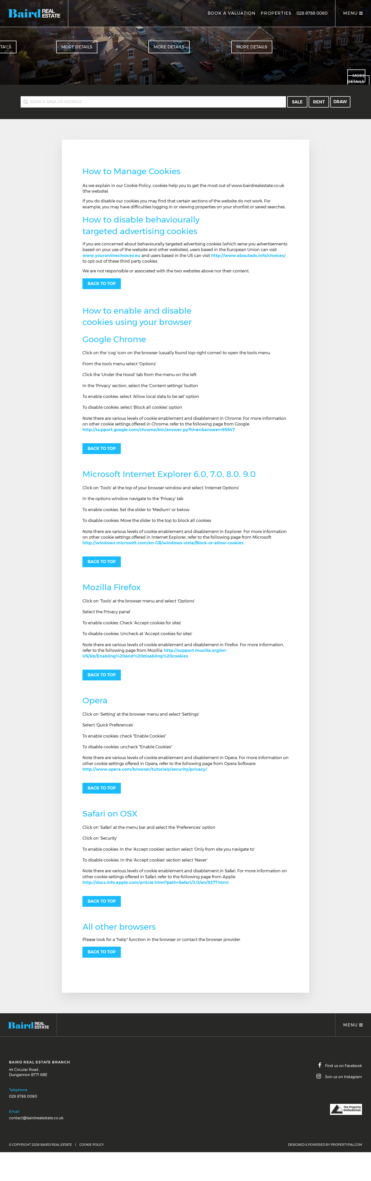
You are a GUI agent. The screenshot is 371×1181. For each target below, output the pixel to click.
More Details (169, 47)
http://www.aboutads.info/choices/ (248, 255)
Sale (297, 102)
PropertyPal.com (346, 1145)
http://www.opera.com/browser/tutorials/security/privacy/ (144, 769)
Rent (319, 102)
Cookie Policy (91, 1145)
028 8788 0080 (312, 13)
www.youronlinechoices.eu (111, 255)
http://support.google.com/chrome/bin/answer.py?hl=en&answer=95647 (158, 429)
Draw (340, 101)
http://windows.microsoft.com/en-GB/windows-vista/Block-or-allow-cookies (162, 542)
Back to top (102, 283)
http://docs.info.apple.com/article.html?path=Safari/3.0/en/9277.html (155, 882)
